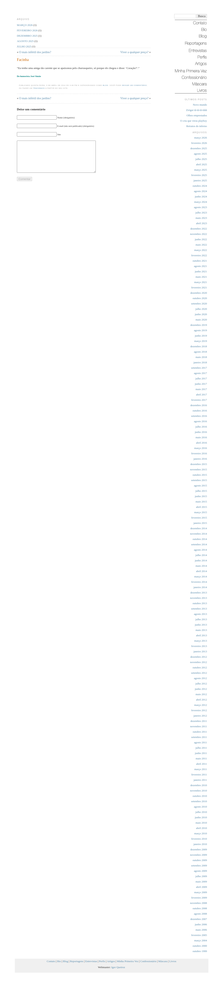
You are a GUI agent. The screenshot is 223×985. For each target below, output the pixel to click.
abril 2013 (201, 635)
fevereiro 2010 (199, 838)
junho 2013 (201, 624)
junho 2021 (201, 271)
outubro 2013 (200, 603)
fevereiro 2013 (199, 646)
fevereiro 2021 (199, 287)
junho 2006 (201, 924)
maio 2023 (201, 217)
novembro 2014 (198, 533)
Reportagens (76, 961)
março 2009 (200, 892)
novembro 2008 (198, 903)
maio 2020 (201, 319)
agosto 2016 (200, 421)
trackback (39, 88)
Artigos (111, 961)
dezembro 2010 (198, 785)
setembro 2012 (199, 672)
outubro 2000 (200, 945)
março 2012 (200, 704)
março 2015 (200, 512)
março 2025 (200, 169)
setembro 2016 (199, 415)
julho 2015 (201, 490)
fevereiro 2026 (199, 143)
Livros (172, 961)
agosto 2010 (200, 806)
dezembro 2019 (198, 324)
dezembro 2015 (198, 464)
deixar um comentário (134, 85)
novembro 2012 (198, 662)
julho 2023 (201, 212)
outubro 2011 (200, 731)
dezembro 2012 (198, 656)
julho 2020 (201, 308)
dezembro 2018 (198, 346)
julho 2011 (201, 747)
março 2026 (200, 137)
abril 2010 (201, 828)
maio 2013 (201, 630)
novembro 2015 (198, 469)
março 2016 (200, 448)
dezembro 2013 (198, 592)
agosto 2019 (200, 330)
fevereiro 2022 (199, 255)
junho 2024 (201, 196)
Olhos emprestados (197, 115)
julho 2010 (201, 812)
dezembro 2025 (198, 148)
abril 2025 (201, 164)
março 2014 (200, 576)
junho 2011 (201, 753)
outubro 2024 (200, 185)
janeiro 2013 (200, 651)
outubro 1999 (200, 951)
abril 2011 (201, 763)
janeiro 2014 (200, 587)
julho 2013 (201, 619)
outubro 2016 (200, 410)
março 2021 (200, 282)
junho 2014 (201, 560)
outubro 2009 (200, 860)
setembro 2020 (199, 303)
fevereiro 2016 (199, 453)
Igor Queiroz (118, 967)
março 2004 (200, 940)
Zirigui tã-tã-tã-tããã (196, 110)
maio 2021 (201, 276)
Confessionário (148, 961)
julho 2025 (201, 159)
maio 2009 (201, 881)
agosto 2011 (200, 742)
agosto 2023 (200, 207)
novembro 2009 (198, 854)
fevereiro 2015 (199, 517)
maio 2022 (201, 244)
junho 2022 (201, 239)
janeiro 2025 (200, 180)
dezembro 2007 (198, 919)
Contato (51, 961)
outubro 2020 (200, 298)
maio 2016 (201, 437)
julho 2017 (201, 378)
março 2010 (200, 833)
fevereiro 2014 (199, 581)
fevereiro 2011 (199, 774)
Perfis (102, 961)
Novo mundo (200, 104)
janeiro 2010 (200, 844)
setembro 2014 (199, 544)
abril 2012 (201, 699)
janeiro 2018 (200, 362)
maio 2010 (201, 822)
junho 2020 (201, 314)
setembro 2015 (199, 480)
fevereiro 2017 (199, 399)
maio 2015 (201, 501)
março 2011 (200, 769)
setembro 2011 (199, 737)
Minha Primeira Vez (127, 961)
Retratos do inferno (196, 126)
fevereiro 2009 (199, 897)
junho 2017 (201, 383)
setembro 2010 (199, 801)
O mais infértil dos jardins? (35, 52)
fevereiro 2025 (199, 175)
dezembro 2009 (198, 849)
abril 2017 (201, 394)
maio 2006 (201, 929)
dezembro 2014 (198, 528)
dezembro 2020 (198, 292)
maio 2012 (201, 694)
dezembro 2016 (198, 405)
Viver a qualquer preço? (134, 52)
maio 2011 (201, 758)
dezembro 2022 (198, 228)
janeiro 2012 (200, 715)
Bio (59, 961)
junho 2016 (201, 432)
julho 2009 (201, 876)
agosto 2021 (200, 266)
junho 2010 (201, 817)
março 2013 (200, 640)
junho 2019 (201, 335)
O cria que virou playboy (193, 120)
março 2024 (200, 201)
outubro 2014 (200, 539)
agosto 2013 (200, 613)
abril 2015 (201, 506)
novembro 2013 (198, 597)
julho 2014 (201, 555)
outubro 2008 (200, 908)
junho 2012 (201, 688)
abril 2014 (201, 571)
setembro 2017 (199, 367)
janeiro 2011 (200, 779)
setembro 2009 (199, 865)
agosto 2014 (200, 549)
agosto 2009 (200, 870)
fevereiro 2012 (199, 710)
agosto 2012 (200, 678)
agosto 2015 (200, 485)
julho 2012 (201, 683)
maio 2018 (201, 357)
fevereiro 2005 (199, 935)
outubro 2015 (200, 474)
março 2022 (200, 250)
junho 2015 (201, 496)
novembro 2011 (198, 726)
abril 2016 (201, 442)
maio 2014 (201, 565)
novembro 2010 (198, 790)
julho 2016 (201, 426)
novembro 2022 (198, 233)
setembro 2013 (199, 608)
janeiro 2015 (200, 523)
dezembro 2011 (198, 721)
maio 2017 (201, 389)
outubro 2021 (200, 260)
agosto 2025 (200, 153)
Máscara (162, 961)
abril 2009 (201, 886)
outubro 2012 (200, 667)
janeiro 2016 (200, 458)
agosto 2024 (200, 191)
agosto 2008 (200, 913)
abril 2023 (201, 223)
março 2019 (200, 341)
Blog (105, 85)
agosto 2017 (200, 373)
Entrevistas (91, 961)
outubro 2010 (200, 795)
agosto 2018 (200, 351)
